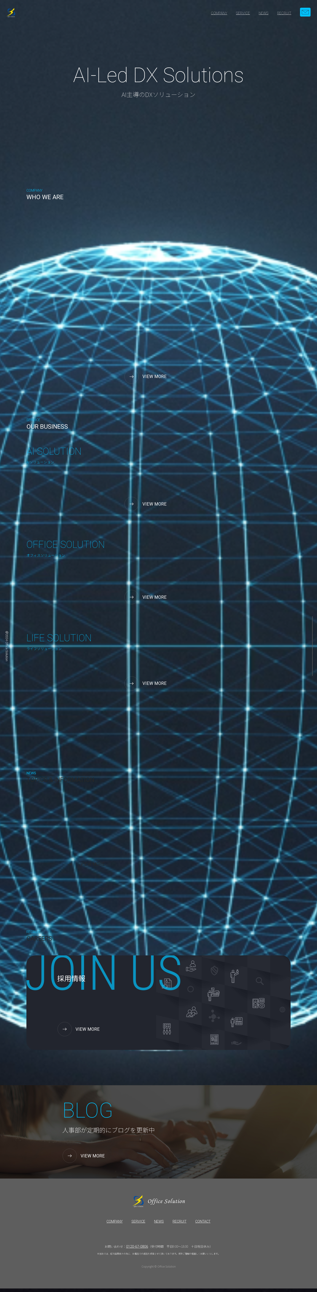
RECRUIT (284, 13)
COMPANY (219, 13)
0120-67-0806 (137, 1250)
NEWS (263, 13)
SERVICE (243, 13)
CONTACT (202, 1225)
